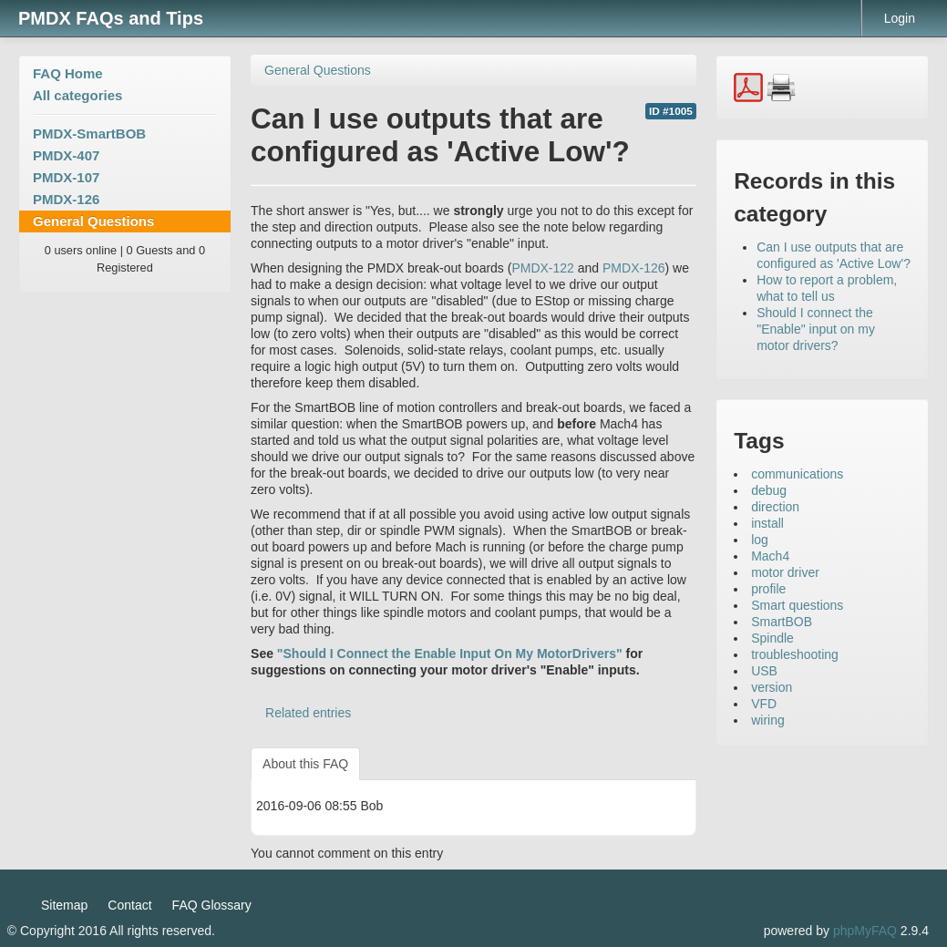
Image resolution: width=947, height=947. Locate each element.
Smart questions (797, 605)
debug (769, 490)
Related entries (308, 712)
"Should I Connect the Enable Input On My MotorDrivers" (450, 653)
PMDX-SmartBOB (89, 133)
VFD (764, 703)
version (771, 687)
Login (899, 18)
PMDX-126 (66, 199)
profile (768, 589)
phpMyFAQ (865, 930)
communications (797, 474)
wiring (768, 720)
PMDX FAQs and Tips (110, 18)
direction (775, 506)
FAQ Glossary (212, 905)
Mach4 (770, 556)
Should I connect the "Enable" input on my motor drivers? (816, 329)
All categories (77, 95)
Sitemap (64, 905)
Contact (129, 905)
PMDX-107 (66, 177)
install (767, 523)
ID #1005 (671, 111)
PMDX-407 (66, 155)
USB (764, 671)
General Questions (93, 221)
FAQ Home (68, 73)
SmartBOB (781, 621)
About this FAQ (305, 764)
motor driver (785, 572)
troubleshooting (795, 654)
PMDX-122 (542, 268)
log (759, 539)
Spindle (772, 638)
